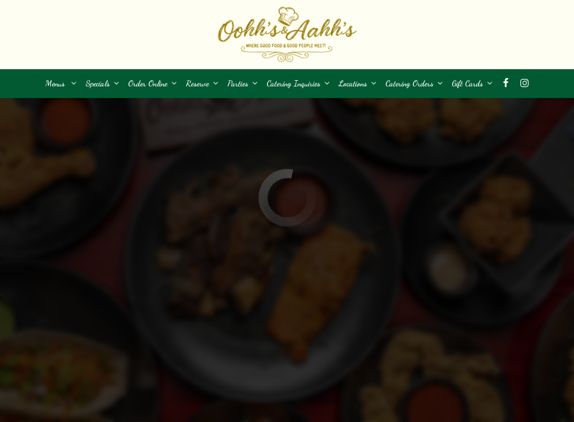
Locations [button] (357, 83)
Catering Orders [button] (413, 83)
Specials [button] (102, 83)
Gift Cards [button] (472, 83)
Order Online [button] (152, 83)
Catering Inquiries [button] (298, 83)
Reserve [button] (202, 83)
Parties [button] (242, 83)
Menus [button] (61, 83)
